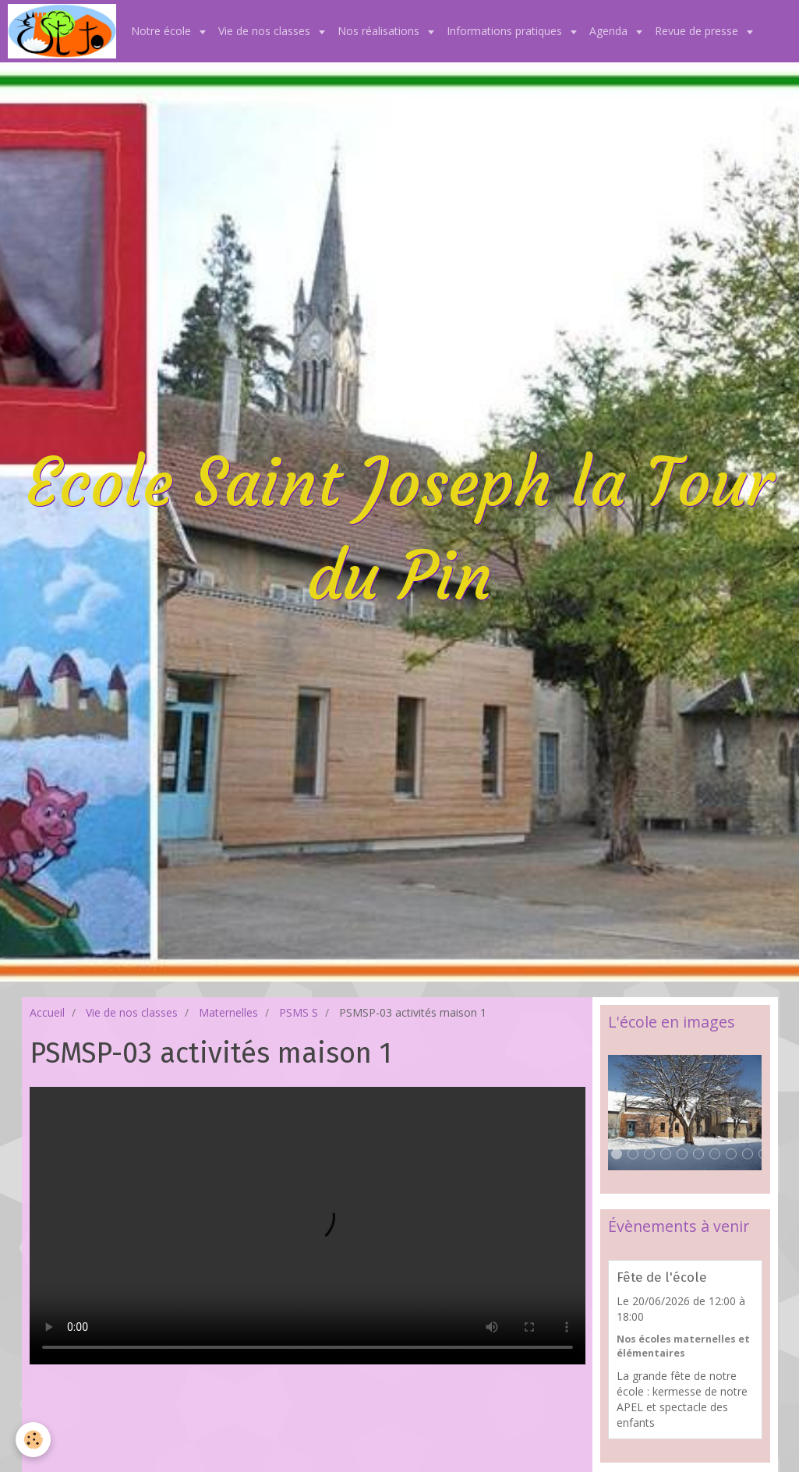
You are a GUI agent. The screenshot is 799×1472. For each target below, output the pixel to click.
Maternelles (228, 1012)
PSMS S (298, 1012)
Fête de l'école (662, 1277)
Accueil (47, 1012)
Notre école (162, 30)
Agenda (610, 30)
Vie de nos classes (265, 30)
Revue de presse (698, 30)
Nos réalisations (380, 30)
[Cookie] (33, 1439)
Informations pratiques (506, 30)
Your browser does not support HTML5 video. (307, 1225)
